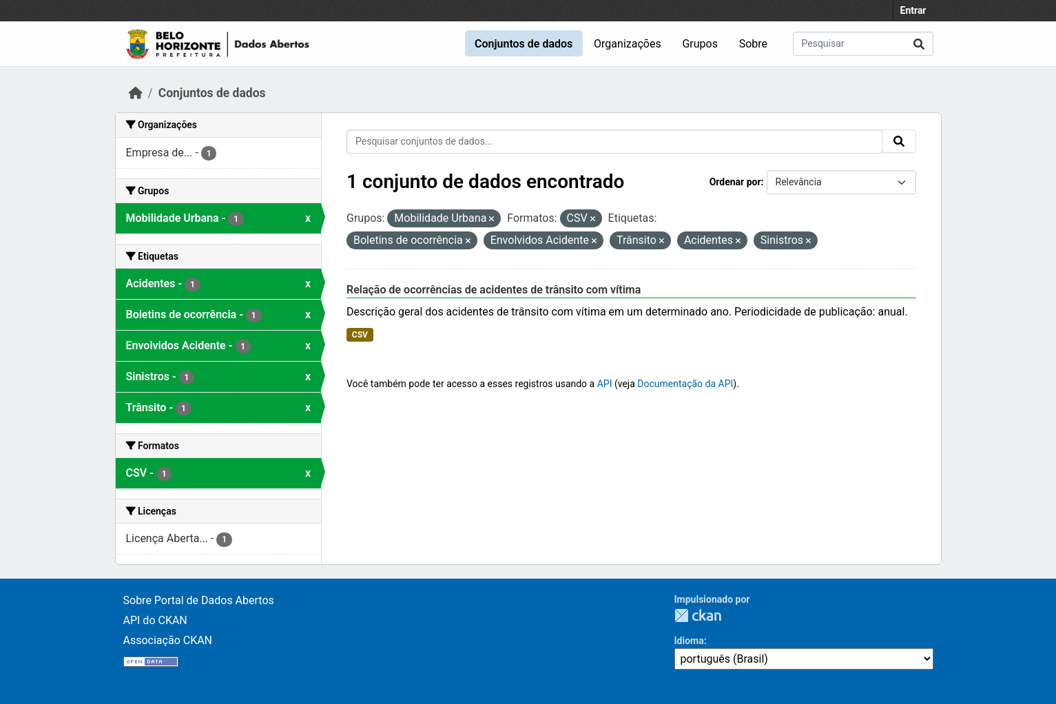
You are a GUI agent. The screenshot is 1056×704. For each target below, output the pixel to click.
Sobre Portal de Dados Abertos (198, 600)
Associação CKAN (168, 640)
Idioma (689, 640)
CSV (360, 335)
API (604, 383)
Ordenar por (735, 181)
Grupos (700, 43)
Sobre (753, 43)
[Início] (136, 93)
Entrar (913, 10)
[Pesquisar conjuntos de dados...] (863, 44)
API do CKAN (155, 620)
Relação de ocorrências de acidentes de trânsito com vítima (493, 289)
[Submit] (918, 44)
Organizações (627, 43)
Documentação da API (685, 383)
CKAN (697, 615)
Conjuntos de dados (523, 43)
